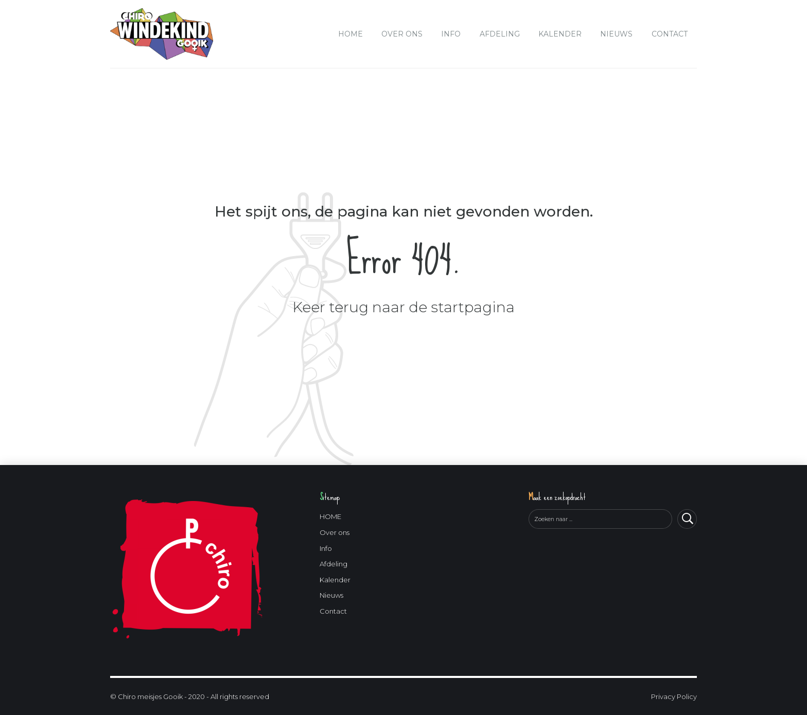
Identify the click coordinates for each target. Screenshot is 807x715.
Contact (670, 34)
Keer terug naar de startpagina (403, 307)
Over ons (402, 34)
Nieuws (616, 34)
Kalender (560, 34)
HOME (350, 34)
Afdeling (500, 34)
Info (451, 34)
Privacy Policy (674, 696)
